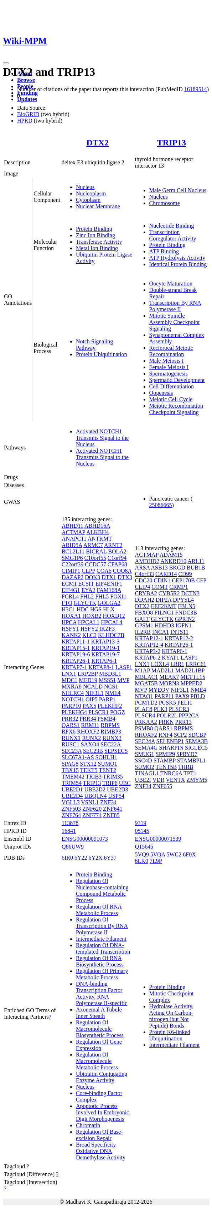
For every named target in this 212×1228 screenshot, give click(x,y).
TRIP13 (171, 142)
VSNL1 (90, 802)
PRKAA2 (146, 722)
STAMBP (165, 760)
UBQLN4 (95, 796)
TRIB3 (94, 777)
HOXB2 (91, 616)
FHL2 (87, 596)
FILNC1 (164, 613)
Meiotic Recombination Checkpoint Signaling (176, 409)
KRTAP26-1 (76, 661)
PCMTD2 (146, 703)
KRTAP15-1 (76, 648)
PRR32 (70, 719)
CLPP (88, 571)
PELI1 (184, 703)
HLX (109, 609)
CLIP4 (142, 587)
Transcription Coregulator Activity (172, 235)
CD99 (185, 574)
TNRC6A (171, 773)
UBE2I (143, 780)
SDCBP (197, 735)
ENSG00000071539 (158, 839)
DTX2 (97, 142)
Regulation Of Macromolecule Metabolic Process (97, 1060)
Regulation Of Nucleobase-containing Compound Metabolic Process (102, 890)
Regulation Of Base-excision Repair (99, 1135)
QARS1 (71, 725)
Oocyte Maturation (170, 283)
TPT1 (189, 773)
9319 (140, 823)
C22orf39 (72, 564)
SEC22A (110, 744)
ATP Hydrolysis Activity (177, 258)
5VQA (157, 854)
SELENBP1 (170, 741)
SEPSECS (116, 751)
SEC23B (93, 751)
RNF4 (165, 735)
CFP (201, 580)
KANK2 (71, 635)
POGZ (117, 712)
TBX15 (70, 770)
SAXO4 (90, 744)
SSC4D (143, 760)
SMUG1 (144, 754)
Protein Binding (94, 229)
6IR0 (67, 858)
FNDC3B (186, 613)
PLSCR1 (98, 712)
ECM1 (69, 584)
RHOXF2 (88, 732)
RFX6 (69, 732)
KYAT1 (170, 658)
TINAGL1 (147, 773)
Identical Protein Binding (178, 264)
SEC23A (72, 751)
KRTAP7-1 (74, 667)
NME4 (113, 693)
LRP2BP (88, 674)
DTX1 (109, 577)
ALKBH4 (97, 532)
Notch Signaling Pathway (94, 344)
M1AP (142, 670)
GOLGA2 (109, 603)
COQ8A (122, 571)
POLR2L (167, 715)
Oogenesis (161, 393)
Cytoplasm (88, 200)
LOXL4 (160, 664)
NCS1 (111, 686)
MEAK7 (169, 677)
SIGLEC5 (196, 748)
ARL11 (195, 561)
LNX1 (69, 674)
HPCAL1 (88, 622)
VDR (158, 780)
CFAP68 (117, 564)
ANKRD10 (173, 561)
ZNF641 (112, 809)
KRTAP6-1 (104, 661)
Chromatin (88, 1125)
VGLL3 (71, 802)
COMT (159, 587)
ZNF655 (162, 786)
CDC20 (143, 580)
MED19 (88, 680)
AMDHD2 (147, 561)
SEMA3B (196, 741)
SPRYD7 (186, 754)
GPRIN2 (185, 619)
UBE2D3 (117, 789)
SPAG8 (70, 764)
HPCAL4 (111, 622)
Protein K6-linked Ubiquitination (169, 1035)
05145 (142, 831)
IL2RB (143, 632)
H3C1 (68, 609)
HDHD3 (164, 625)
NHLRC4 (73, 693)
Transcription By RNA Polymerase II (175, 306)
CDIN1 (162, 580)
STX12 (88, 764)
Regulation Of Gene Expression (99, 1045)
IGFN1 (183, 625)
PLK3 (160, 709)
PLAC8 (143, 709)
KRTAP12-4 (149, 645)
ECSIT (86, 584)
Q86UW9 (73, 847)
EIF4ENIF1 (109, 584)
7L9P (156, 861)
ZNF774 (92, 815)
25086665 (160, 505)
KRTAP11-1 (76, 641)
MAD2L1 (162, 670)
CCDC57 (95, 564)
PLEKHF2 (110, 706)
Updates (27, 99)
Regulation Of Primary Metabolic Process (102, 974)
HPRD (24, 121)
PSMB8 (144, 728)
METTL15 (193, 677)
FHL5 (102, 596)
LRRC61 (196, 664)
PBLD (197, 696)
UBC (125, 783)
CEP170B (183, 580)
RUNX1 (71, 738)
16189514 (195, 89)
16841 (69, 831)
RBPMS (110, 725)
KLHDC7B (111, 635)
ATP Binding (164, 251)
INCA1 (160, 632)
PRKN (166, 722)
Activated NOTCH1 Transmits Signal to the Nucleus (102, 437)
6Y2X (95, 858)
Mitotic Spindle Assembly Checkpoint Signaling (174, 322)
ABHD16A (97, 526)
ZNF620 (92, 809)
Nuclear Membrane (98, 206)
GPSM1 (144, 625)
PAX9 (182, 696)
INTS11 (179, 632)
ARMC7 (93, 545)
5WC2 (173, 854)
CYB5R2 (169, 593)
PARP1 (107, 699)
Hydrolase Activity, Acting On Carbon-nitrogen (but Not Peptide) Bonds (171, 1016)
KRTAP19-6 (76, 654)
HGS (96, 609)
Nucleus (85, 187)
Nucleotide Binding (171, 226)
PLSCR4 (145, 715)
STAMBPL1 (191, 760)
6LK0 (141, 861)
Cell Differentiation (171, 386)
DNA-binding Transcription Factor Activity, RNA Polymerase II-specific (101, 993)
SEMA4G (146, 748)
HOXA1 (71, 616)
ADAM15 (171, 555)
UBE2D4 (72, 796)
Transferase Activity (99, 242)
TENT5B (166, 767)
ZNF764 (71, 815)
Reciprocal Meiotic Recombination (171, 351)
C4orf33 (144, 574)
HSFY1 (70, 629)
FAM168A (109, 590)
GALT (142, 619)
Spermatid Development (177, 380)
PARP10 (71, 706)
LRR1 (177, 664)
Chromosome (164, 203)
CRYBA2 (146, 593)
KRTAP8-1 (101, 667)
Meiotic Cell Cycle (171, 399)
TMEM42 (73, 777)
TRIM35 (113, 777)
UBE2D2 (94, 789)
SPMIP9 (165, 754)
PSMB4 (106, 719)
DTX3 (125, 577)
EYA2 (88, 590)
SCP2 (180, 735)
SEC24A (145, 741)
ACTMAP (73, 532)
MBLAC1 (146, 677)
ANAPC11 (74, 539)
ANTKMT (100, 539)
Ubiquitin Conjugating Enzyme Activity (101, 1077)
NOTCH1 (73, 699)
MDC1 (69, 680)
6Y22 (80, 858)
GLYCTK (85, 603)
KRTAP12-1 (149, 638)
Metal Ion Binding (97, 248)
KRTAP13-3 (105, 641)
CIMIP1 (71, 571)
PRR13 (183, 722)
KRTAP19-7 (105, 654)
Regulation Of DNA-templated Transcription (103, 948)
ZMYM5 (196, 780)
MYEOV (159, 690)
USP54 (116, 796)
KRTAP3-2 (148, 651)
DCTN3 (190, 593)
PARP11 (164, 696)
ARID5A (72, 545)
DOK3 (92, 577)
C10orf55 (95, 558)
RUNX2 (91, 738)
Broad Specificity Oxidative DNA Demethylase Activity (100, 1151)
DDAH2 (144, 600)
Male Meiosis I (166, 361)
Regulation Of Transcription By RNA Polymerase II (102, 925)
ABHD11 (72, 526)
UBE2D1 (72, 789)
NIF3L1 (94, 693)
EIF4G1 (71, 590)
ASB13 (159, 568)
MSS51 (107, 680)
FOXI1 (118, 596)
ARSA (142, 568)
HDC (83, 609)
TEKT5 (89, 770)
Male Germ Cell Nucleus (177, 190)
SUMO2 (144, 767)
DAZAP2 (72, 577)
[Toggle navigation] (6, 63)
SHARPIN (171, 748)
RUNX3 (112, 738)
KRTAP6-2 (148, 658)
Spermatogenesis (168, 374)
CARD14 (166, 574)
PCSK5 (167, 703)
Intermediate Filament (101, 939)
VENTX (175, 780)
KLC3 (89, 635)
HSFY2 (89, 629)
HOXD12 (114, 616)
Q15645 (144, 847)
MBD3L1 (110, 674)
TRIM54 (72, 783)
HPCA (69, 622)
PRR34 (87, 719)
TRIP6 (110, 783)
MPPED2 (191, 683)
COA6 (104, 571)
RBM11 (90, 725)
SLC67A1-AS (78, 757)
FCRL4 (70, 596)
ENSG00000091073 (85, 839)
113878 (70, 823)
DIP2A (163, 600)
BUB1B (196, 568)
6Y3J (110, 858)
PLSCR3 (179, 709)
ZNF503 (71, 809)
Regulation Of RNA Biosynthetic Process (100, 961)
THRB (185, 767)
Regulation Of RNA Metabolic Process (99, 910)
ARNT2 (113, 545)
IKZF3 (107, 629)
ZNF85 (111, 815)
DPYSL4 (183, 600)
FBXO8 (144, 613)
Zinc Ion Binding (95, 235)
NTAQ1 (144, 696)
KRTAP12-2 (179, 638)
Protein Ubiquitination (101, 354)
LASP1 (123, 667)
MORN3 (169, 683)
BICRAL (96, 551)
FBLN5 (186, 606)
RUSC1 (70, 744)
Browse (26, 80)
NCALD (93, 686)
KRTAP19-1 (105, 648)
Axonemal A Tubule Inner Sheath (99, 1012)
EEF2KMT (163, 606)
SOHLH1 (106, 757)
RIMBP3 (110, 732)
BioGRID (28, 114)
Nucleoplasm (91, 193)
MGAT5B (146, 683)
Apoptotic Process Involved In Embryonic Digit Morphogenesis (102, 1112)
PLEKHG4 (74, 712)
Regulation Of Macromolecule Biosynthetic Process (100, 1028)
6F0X (189, 854)
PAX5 (89, 706)
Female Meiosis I (169, 367)
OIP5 (92, 699)
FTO (67, 603)
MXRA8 (72, 686)
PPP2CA (189, 715)
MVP (123, 680)
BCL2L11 (73, 551)
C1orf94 (117, 558)
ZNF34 (108, 802)
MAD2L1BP (190, 670)
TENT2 (107, 770)
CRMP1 (178, 587)
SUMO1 (107, 764)
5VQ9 (142, 854)
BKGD (177, 568)
